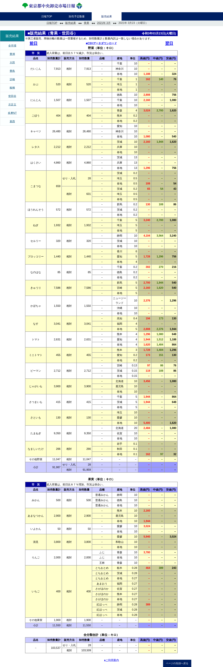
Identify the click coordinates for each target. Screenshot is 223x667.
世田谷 (12, 96)
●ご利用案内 (111, 660)
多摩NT (12, 113)
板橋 (12, 87)
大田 (12, 62)
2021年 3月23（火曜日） (133, 23)
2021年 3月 (104, 23)
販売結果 (70, 23)
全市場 (12, 45)
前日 (34, 43)
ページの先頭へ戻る (177, 663)
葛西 (12, 121)
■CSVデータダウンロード (101, 43)
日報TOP (51, 23)
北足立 (12, 104)
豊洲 (12, 54)
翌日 (169, 43)
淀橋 (12, 79)
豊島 (12, 71)
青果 (86, 23)
